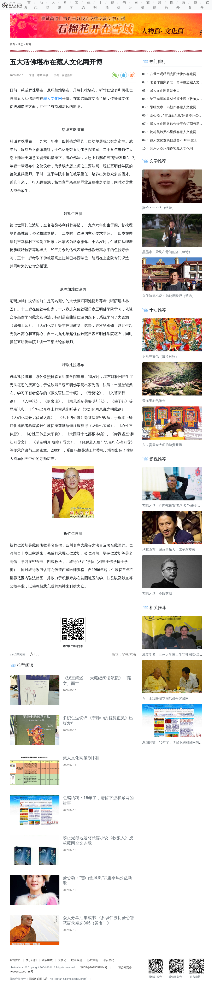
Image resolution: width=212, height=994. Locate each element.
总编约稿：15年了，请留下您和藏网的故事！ (175, 742)
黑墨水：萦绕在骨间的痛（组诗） (167, 252)
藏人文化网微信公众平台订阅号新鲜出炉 (180, 124)
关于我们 (31, 960)
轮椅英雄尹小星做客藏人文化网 (173, 132)
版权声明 (92, 960)
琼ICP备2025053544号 (93, 967)
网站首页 (15, 960)
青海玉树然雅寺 (153, 401)
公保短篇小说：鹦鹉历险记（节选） (168, 296)
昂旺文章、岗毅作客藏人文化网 (173, 107)
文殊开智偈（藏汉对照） (160, 357)
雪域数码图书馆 (38, 978)
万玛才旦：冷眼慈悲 (157, 594)
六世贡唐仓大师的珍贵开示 (162, 445)
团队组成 (47, 960)
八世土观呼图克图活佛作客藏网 (173, 74)
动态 (20, 44)
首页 (12, 44)
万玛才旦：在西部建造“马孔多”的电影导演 (173, 506)
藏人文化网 (52, 98)
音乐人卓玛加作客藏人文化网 (171, 148)
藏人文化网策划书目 (81, 757)
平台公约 (108, 960)
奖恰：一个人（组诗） (158, 208)
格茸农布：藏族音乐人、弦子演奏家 (168, 550)
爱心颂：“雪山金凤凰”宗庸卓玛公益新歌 (179, 115)
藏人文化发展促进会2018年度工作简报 (178, 140)
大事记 (62, 960)
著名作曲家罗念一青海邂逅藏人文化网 (178, 82)
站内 (28, 44)
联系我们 (76, 960)
